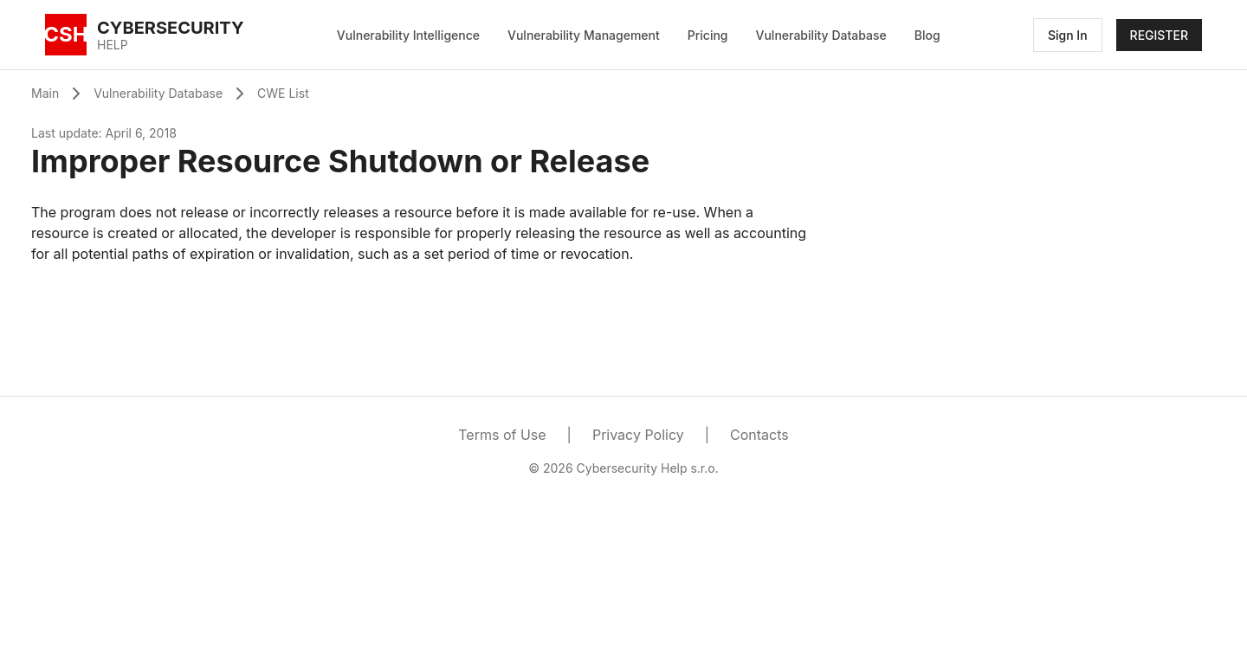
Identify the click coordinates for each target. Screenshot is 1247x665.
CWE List (283, 93)
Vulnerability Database (821, 35)
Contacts (759, 434)
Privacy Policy (638, 434)
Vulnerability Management (583, 35)
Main (45, 93)
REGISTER (1159, 35)
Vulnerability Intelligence (408, 35)
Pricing (708, 35)
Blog (927, 35)
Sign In (1068, 35)
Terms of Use (502, 434)
